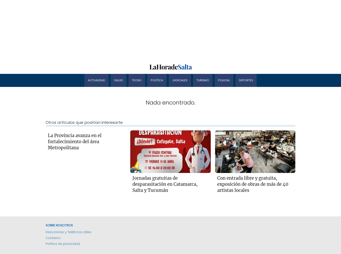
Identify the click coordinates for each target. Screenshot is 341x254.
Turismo (203, 80)
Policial (224, 80)
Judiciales (179, 80)
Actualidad (96, 80)
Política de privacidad (63, 244)
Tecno (137, 80)
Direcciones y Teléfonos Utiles (68, 232)
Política (157, 80)
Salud (118, 80)
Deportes (246, 80)
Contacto (53, 238)
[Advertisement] (130, 30)
